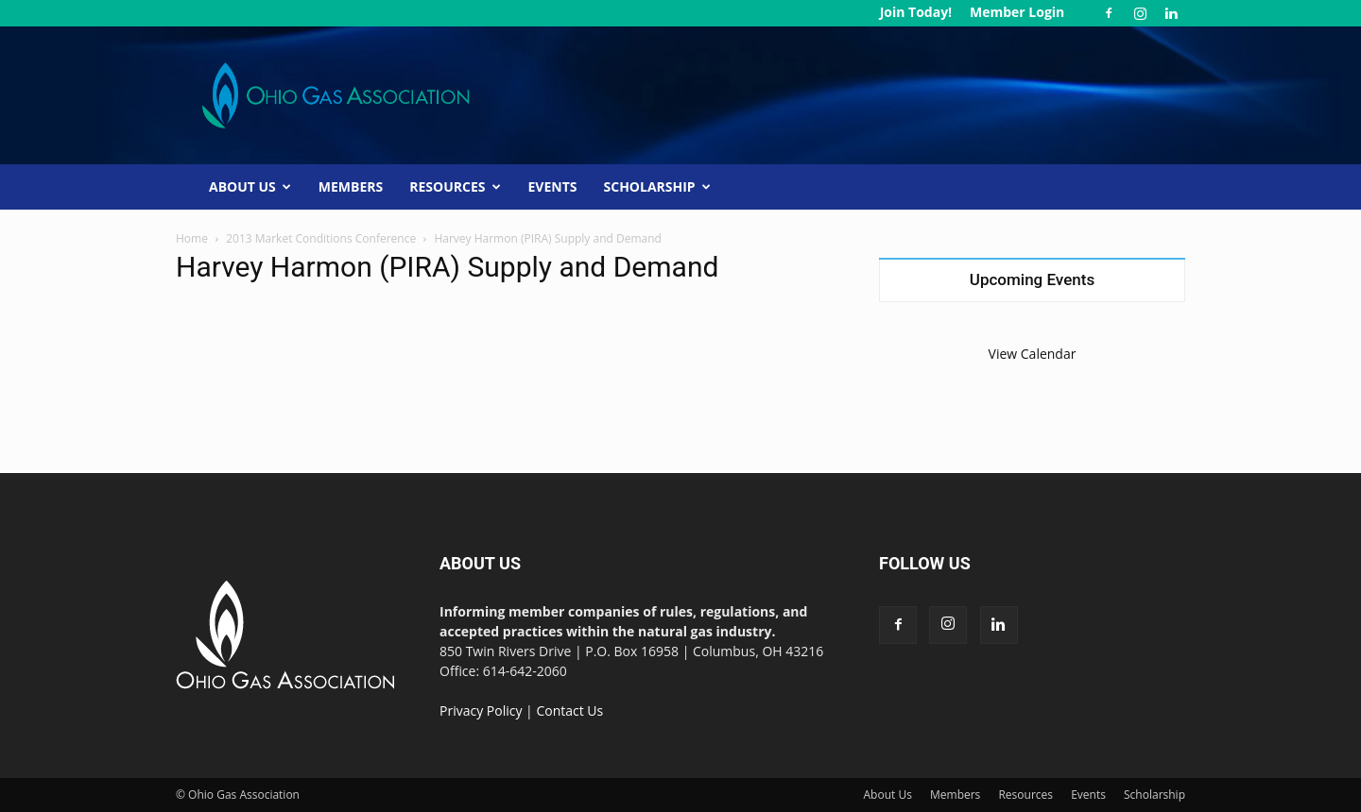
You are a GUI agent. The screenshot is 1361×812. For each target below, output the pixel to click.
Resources (454, 186)
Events (552, 186)
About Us (250, 186)
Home (192, 238)
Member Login (1017, 12)
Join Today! (916, 12)
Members (351, 186)
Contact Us (569, 710)
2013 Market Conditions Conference (321, 238)
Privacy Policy (480, 710)
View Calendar (1033, 354)
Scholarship (657, 186)
